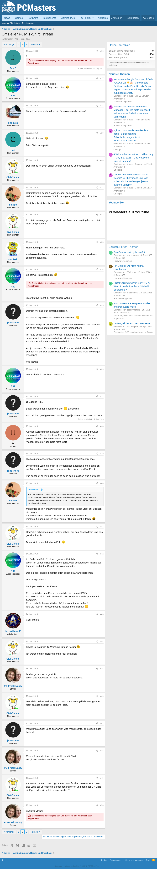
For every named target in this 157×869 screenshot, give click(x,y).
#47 (102, 723)
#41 (102, 526)
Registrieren (27, 23)
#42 (102, 554)
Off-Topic (118, 149)
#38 (102, 426)
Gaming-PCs (68, 17)
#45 (102, 669)
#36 (102, 369)
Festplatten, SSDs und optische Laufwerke (133, 332)
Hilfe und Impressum (133, 860)
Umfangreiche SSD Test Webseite (132, 323)
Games (19, 17)
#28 (102, 105)
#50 (102, 805)
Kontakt (104, 860)
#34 (102, 269)
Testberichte (49, 17)
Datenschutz (116, 860)
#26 (102, 51)
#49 (102, 778)
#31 (102, 187)
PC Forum (85, 17)
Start (148, 860)
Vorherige (10, 44)
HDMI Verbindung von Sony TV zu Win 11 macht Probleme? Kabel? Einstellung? (132, 286)
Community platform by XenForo (78, 866)
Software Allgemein (122, 101)
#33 (102, 242)
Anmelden (82, 60)
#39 (102, 453)
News (7, 17)
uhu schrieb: (34, 489)
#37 (102, 396)
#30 (102, 160)
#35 (102, 305)
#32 (102, 215)
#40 (102, 483)
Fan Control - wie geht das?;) (129, 252)
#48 (102, 751)
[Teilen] (97, 51)
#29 (102, 133)
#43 (102, 614)
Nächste (34, 44)
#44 (102, 641)
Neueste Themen (119, 74)
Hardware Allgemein (123, 261)
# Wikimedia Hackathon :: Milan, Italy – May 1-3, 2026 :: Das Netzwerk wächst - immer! (133, 157)
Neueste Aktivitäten (11, 23)
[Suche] (148, 18)
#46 (102, 696)
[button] (93, 18)
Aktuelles (103, 17)
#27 (102, 78)
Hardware (33, 17)
